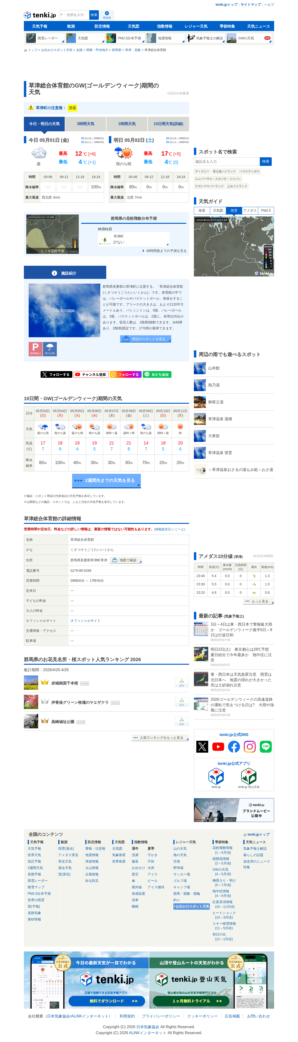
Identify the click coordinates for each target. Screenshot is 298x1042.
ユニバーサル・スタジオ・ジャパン (218, 178)
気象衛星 (119, 855)
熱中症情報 (226, 893)
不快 (151, 861)
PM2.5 (266, 210)
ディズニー (202, 171)
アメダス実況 (68, 855)
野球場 (178, 868)
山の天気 (180, 848)
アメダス (250, 210)
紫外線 (137, 887)
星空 (135, 874)
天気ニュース (258, 26)
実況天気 (65, 861)
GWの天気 (226, 872)
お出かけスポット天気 (192, 906)
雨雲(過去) (66, 848)
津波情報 (92, 861)
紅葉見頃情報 (226, 904)
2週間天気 (35, 868)
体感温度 (138, 893)
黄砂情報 (34, 919)
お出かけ (138, 868)
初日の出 (226, 936)
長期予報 (34, 874)
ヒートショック (226, 915)
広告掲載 (232, 1016)
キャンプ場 (181, 887)
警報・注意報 (95, 848)
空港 (176, 861)
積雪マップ (36, 887)
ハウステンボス (249, 171)
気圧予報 (34, 861)
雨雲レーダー (38, 881)
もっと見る (260, 601)
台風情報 (92, 874)
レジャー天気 (196, 26)
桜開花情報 (226, 861)
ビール (153, 881)
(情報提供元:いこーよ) (169, 529)
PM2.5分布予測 (39, 893)
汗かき (153, 855)
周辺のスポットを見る (148, 339)
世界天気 (34, 855)
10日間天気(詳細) (168, 124)
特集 (246, 867)
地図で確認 (128, 560)
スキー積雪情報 (226, 926)
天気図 (133, 26)
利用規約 (127, 1016)
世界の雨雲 (36, 900)
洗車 (135, 900)
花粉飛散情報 (226, 850)
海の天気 (180, 855)
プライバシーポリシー (161, 1016)
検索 (94, 15)
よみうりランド (237, 186)
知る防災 (92, 881)
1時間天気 (127, 124)
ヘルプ (269, 4)
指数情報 (164, 26)
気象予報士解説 (255, 848)
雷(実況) (64, 874)
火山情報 (92, 868)
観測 (71, 26)
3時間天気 (85, 124)
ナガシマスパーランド (209, 186)
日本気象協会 (58, 1016)
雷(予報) (34, 906)
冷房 (151, 868)
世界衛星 (119, 861)
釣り (176, 900)
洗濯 (135, 855)
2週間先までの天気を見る (110, 480)
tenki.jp (40, 16)
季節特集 (227, 26)
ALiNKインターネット (90, 1016)
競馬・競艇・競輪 (186, 893)
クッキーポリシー (202, 1016)
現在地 (107, 17)
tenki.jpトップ (226, 4)
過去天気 (65, 868)
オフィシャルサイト (85, 621)
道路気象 (34, 913)
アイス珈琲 (156, 887)
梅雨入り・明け (226, 883)
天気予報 (39, 26)
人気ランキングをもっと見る (161, 738)
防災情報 (102, 26)
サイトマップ (251, 4)
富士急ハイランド (224, 171)
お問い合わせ (258, 1016)
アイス (153, 874)
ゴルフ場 (180, 881)
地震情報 (92, 855)
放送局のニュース (256, 861)
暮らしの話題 (253, 855)
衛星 (202, 210)
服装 (135, 861)
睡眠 (135, 906)
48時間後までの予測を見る (166, 251)
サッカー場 (181, 874)
